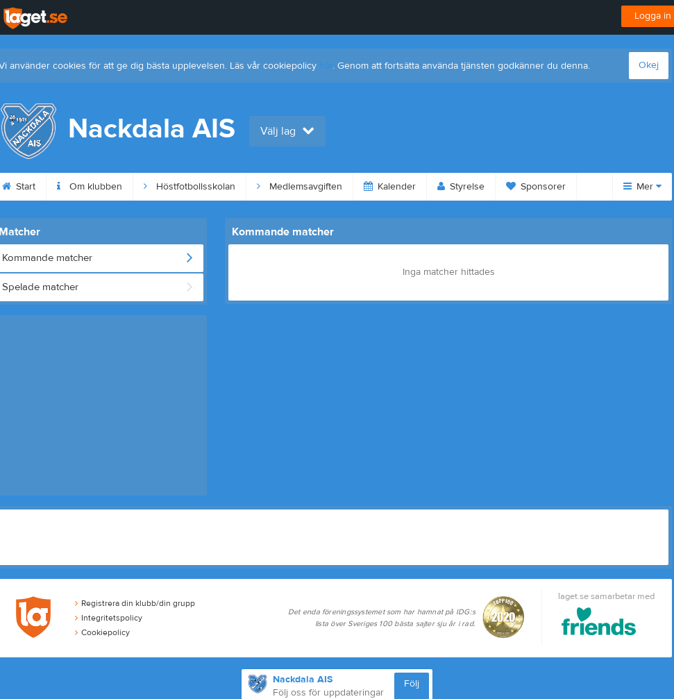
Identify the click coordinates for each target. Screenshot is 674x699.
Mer (642, 186)
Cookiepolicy (102, 632)
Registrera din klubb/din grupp (135, 603)
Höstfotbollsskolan (189, 186)
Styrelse (461, 186)
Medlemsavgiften (299, 186)
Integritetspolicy (108, 617)
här (325, 66)
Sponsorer (536, 186)
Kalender (390, 186)
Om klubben (89, 186)
